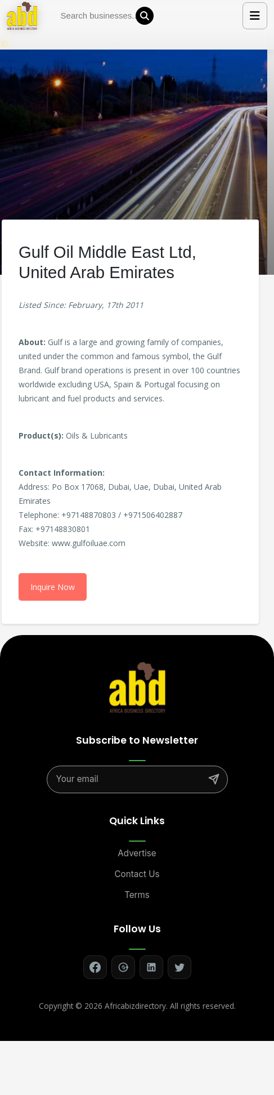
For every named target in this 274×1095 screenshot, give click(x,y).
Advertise (137, 853)
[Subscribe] (213, 779)
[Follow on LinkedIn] (151, 967)
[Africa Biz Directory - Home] (137, 686)
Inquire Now (52, 587)
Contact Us (137, 874)
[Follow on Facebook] (95, 967)
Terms (137, 895)
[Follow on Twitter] (179, 967)
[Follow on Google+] (123, 967)
